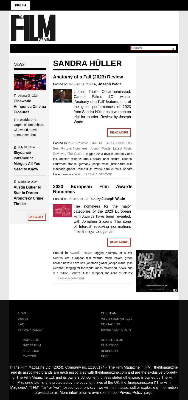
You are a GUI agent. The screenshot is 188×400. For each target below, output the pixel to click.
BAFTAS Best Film (118, 143)
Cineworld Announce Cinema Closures (30, 106)
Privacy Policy (30, 329)
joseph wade (100, 164)
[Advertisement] (156, 128)
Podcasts (31, 340)
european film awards (87, 258)
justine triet (118, 164)
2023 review (104, 154)
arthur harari (92, 159)
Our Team (109, 313)
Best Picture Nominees (70, 148)
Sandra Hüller (80, 273)
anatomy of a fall (119, 253)
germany (84, 164)
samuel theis (112, 169)
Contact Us (110, 324)
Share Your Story (116, 329)
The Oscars (75, 154)
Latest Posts (122, 148)
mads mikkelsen (106, 268)
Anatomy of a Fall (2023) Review (88, 76)
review (98, 169)
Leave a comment (99, 174)
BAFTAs (96, 143)
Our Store (110, 345)
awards (58, 258)
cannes (127, 159)
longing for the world (79, 268)
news (122, 268)
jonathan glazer (97, 263)
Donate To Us (112, 340)
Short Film (32, 345)
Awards (75, 253)
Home (22, 313)
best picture (111, 159)
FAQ (21, 324)
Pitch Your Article (117, 318)
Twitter (29, 356)
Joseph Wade (110, 84)
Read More (119, 132)
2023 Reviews (78, 143)
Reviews (59, 154)
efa (67, 258)
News (88, 253)
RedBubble (110, 351)
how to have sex (74, 263)
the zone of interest (119, 273)
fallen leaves (113, 258)
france (72, 164)
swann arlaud (71, 174)
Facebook (31, 351)
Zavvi (105, 356)
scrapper (97, 273)
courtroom (60, 164)
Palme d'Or (84, 169)
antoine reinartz (70, 159)
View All (37, 217)
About (23, 318)
